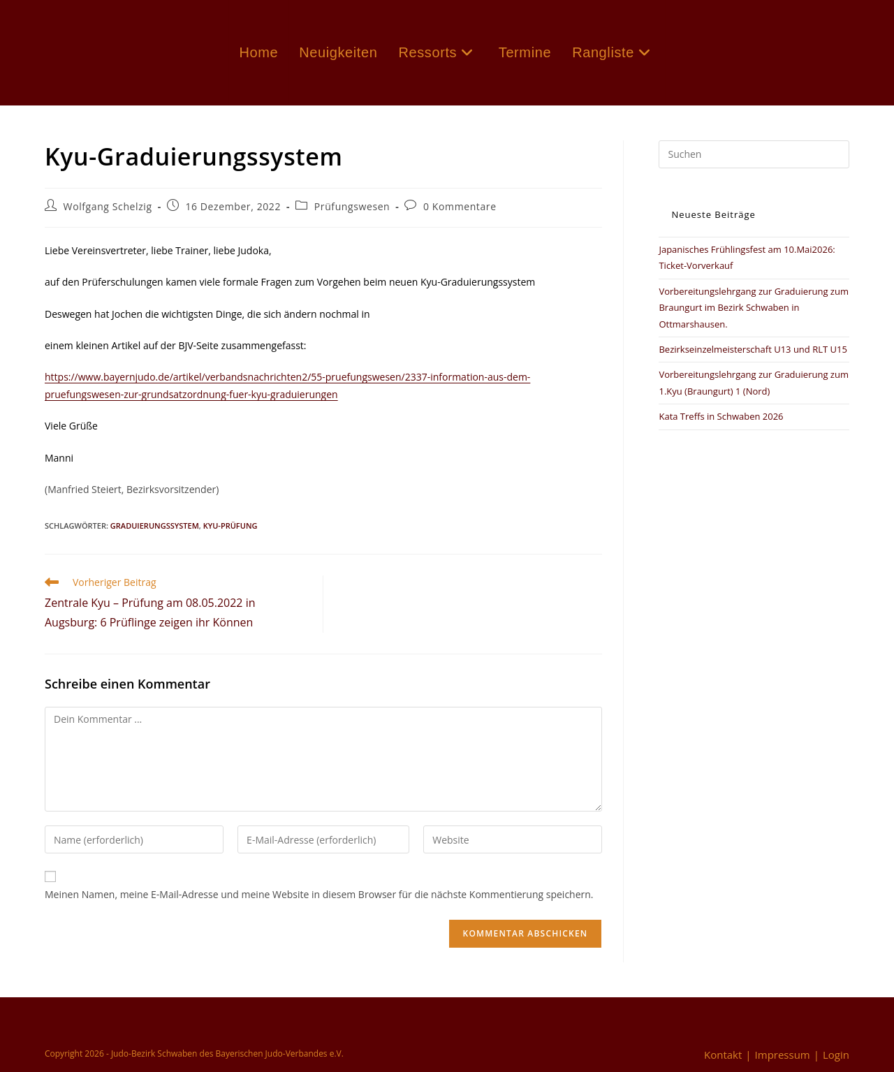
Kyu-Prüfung (230, 525)
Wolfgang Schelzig (108, 206)
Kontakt (723, 1055)
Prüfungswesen (352, 206)
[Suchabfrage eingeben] (754, 154)
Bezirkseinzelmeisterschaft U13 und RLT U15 (753, 349)
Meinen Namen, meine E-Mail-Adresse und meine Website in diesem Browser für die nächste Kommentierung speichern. (319, 894)
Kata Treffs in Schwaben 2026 (721, 416)
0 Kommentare (460, 206)
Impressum (782, 1055)
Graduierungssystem (154, 525)
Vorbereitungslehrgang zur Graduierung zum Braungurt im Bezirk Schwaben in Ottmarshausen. (753, 307)
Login (836, 1055)
